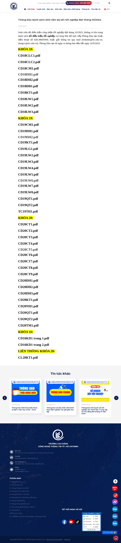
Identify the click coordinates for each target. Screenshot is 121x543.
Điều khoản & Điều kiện (54, 539)
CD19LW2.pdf (28, 155)
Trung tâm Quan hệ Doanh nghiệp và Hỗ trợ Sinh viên (28, 516)
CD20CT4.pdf (28, 243)
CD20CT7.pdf (28, 261)
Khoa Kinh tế (15, 510)
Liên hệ (62, 3)
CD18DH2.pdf (28, 80)
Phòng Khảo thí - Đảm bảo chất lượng (23, 497)
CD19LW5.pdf (28, 174)
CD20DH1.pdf (28, 280)
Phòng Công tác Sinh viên (20, 488)
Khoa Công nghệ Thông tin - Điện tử (23, 507)
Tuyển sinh (40, 9)
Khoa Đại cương (16, 513)
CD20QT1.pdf (28, 312)
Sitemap (67, 539)
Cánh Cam (41, 539)
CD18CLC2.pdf (29, 62)
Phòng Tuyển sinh (17, 485)
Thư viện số (95, 9)
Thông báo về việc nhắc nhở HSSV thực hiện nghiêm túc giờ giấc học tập (60, 410)
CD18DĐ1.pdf (28, 86)
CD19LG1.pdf (28, 149)
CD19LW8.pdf (28, 192)
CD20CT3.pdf (28, 237)
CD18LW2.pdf (28, 105)
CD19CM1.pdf (28, 124)
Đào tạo (50, 9)
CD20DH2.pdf (28, 287)
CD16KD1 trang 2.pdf (33, 344)
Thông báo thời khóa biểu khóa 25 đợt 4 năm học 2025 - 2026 (24, 409)
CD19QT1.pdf (28, 198)
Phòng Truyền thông (18, 500)
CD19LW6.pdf (28, 180)
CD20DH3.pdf (28, 293)
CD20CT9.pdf (28, 274)
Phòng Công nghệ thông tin (20, 504)
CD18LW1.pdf (28, 99)
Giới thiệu (31, 9)
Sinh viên (58, 9)
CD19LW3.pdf (28, 161)
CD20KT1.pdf (28, 300)
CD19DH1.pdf (28, 131)
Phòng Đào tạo (16, 482)
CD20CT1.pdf (28, 224)
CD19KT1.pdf (28, 142)
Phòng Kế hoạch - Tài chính (20, 494)
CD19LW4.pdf (28, 168)
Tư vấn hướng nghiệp (43, 3)
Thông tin (86, 9)
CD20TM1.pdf (28, 325)
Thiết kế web (30, 539)
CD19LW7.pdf (28, 186)
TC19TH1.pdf (28, 211)
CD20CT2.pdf (28, 230)
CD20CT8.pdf (28, 267)
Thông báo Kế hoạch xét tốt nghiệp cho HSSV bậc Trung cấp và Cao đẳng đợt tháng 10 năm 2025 (94, 410)
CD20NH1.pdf (28, 306)
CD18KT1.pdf (28, 92)
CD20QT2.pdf (28, 319)
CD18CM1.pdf (28, 68)
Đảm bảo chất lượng (72, 9)
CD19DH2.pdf (28, 137)
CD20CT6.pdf (28, 255)
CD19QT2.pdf (28, 205)
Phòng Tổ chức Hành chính (20, 491)
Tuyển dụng (55, 3)
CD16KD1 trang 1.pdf (33, 338)
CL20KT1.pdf (28, 357)
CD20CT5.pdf (28, 249)
